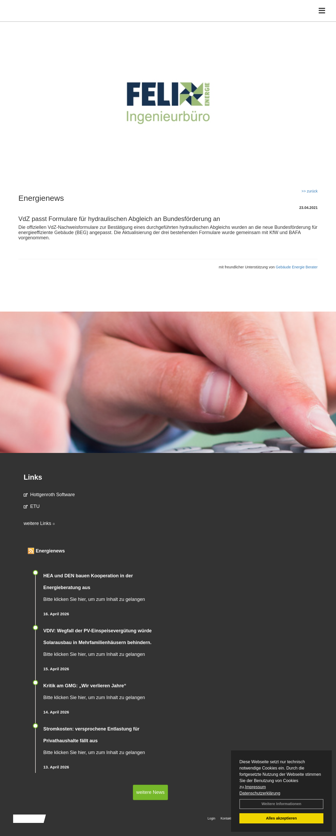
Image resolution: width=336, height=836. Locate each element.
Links (33, 477)
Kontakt (225, 818)
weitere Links (39, 523)
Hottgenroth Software (49, 494)
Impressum (255, 787)
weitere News (150, 792)
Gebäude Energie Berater (297, 267)
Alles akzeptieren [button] (281, 818)
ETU (32, 506)
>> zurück (310, 191)
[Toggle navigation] (322, 15)
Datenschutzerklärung (259, 793)
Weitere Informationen (281, 804)
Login (211, 818)
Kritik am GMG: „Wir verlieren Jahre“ (84, 685)
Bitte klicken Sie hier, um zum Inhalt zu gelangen (94, 599)
